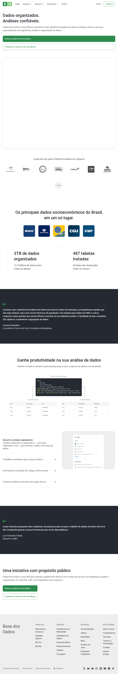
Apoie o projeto (106, 652)
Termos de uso (27, 668)
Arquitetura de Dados (62, 637)
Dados (17, 4)
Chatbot (60, 650)
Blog (83, 641)
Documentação (87, 629)
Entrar (98, 4)
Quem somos (108, 629)
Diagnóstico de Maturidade (63, 630)
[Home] (7, 4)
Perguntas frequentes (85, 652)
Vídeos (84, 633)
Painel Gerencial (63, 646)
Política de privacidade (43, 668)
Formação (61, 654)
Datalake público (39, 637)
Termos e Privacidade (108, 642)
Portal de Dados (63, 642)
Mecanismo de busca (40, 630)
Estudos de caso (85, 646)
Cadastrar (109, 4)
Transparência (109, 633)
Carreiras (107, 637)
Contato (64, 4)
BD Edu (38, 646)
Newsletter (85, 637)
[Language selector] (58, 668)
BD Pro (38, 642)
